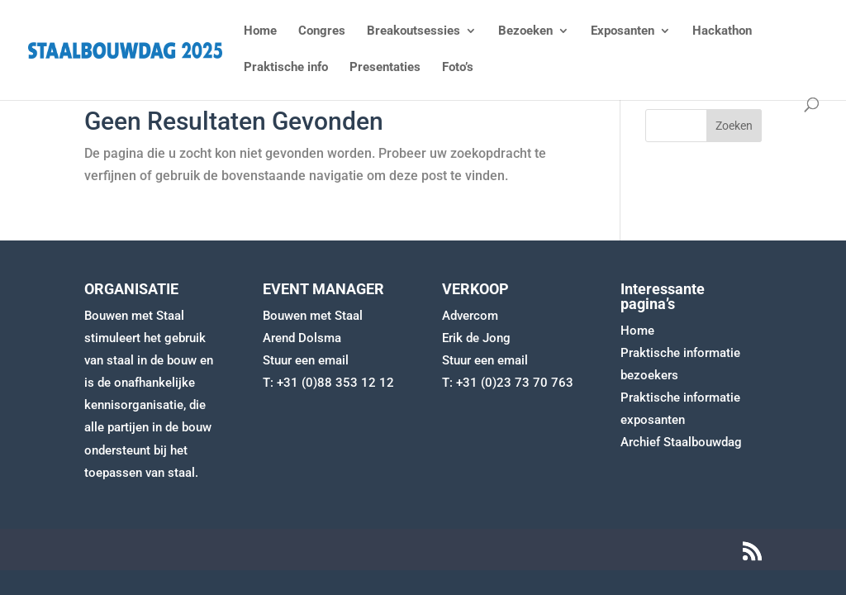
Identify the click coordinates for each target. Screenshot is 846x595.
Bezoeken (525, 31)
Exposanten (622, 31)
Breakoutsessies (413, 31)
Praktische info (286, 67)
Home (260, 31)
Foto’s (457, 67)
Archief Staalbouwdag (681, 442)
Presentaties (385, 67)
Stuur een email (306, 360)
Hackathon (722, 31)
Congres (321, 31)
